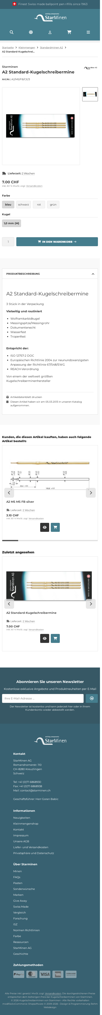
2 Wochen (28, 173)
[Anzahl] (8, 241)
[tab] (10, 543)
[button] (90, 94)
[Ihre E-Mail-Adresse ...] (43, 698)
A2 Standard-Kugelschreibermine (31, 613)
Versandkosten (34, 186)
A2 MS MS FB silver (20, 502)
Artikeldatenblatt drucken (26, 397)
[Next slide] (91, 493)
